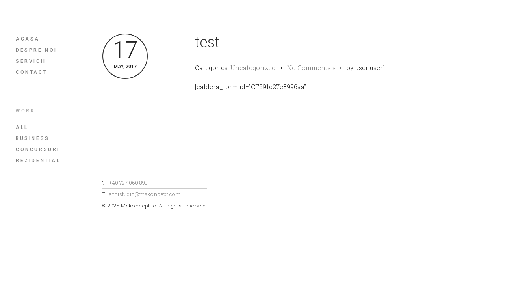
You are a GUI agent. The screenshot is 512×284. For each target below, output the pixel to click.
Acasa (28, 39)
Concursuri (38, 149)
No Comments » (311, 68)
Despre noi (36, 50)
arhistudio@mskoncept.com (145, 194)
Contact (31, 72)
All (22, 127)
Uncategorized (253, 68)
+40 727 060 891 (128, 182)
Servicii (31, 61)
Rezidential (38, 160)
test (207, 42)
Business (33, 138)
